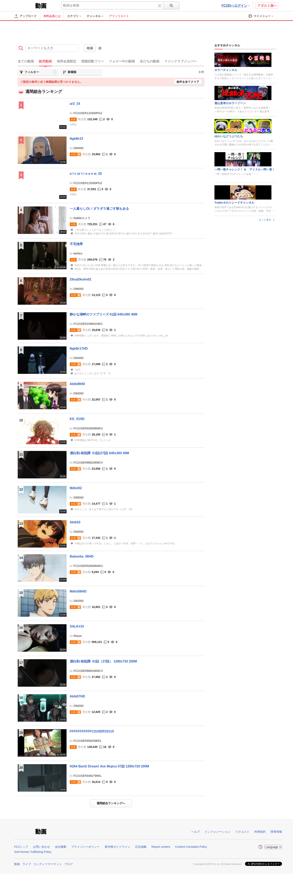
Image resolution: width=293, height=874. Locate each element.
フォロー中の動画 (122, 61)
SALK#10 (77, 626)
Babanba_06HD (82, 556)
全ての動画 (26, 61)
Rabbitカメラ (81, 218)
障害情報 (276, 831)
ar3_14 (75, 103)
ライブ (26, 864)
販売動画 (45, 61)
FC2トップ (21, 846)
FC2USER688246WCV (88, 462)
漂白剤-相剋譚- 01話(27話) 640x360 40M (99, 453)
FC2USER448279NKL (87, 775)
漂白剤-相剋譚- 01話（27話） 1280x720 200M (103, 661)
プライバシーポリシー (85, 846)
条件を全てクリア (187, 81)
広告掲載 (140, 846)
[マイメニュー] (261, 16)
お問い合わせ (41, 846)
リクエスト (242, 831)
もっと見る (267, 219)
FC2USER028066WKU (88, 428)
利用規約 (260, 831)
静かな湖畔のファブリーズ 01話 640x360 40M (104, 314)
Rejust (77, 635)
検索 (90, 48)
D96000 (78, 288)
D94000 (78, 148)
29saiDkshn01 (81, 279)
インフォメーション (217, 831)
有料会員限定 (66, 61)
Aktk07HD (77, 696)
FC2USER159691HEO (87, 323)
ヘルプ (195, 831)
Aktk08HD (77, 384)
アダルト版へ (267, 5)
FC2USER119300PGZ (87, 113)
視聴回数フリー (92, 61)
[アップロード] (25, 16)
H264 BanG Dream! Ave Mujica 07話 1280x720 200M (109, 766)
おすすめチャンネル (227, 45)
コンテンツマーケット (47, 864)
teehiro (77, 253)
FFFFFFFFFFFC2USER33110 (92, 731)
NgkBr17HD (79, 348)
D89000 (78, 497)
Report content (160, 846)
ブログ (68, 864)
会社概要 (60, 846)
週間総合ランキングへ (111, 803)
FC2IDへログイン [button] (236, 5)
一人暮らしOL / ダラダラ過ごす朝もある (99, 208)
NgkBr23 (76, 138)
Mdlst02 (76, 488)
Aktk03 (75, 522)
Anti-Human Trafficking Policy (32, 851)
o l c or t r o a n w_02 (86, 173)
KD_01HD (77, 419)
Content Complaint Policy (191, 846)
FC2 (24, 5)
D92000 (78, 600)
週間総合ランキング (43, 91)
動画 (17, 864)
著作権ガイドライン (117, 846)
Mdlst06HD (78, 591)
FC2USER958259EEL (87, 740)
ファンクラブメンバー (180, 61)
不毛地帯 (76, 244)
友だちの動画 (149, 61)
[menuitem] (76, 16)
